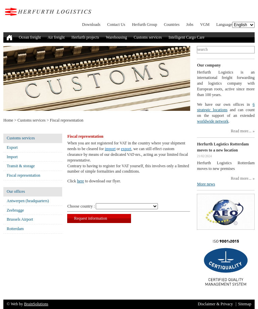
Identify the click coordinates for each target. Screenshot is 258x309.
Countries (172, 24)
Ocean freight (30, 37)
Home (8, 120)
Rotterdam (15, 228)
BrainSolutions (36, 304)
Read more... (241, 131)
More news (206, 184)
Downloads (91, 24)
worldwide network (212, 121)
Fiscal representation (23, 175)
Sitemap (244, 304)
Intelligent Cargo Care (187, 37)
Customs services (148, 37)
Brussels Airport (20, 219)
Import (12, 156)
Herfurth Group (144, 24)
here (80, 181)
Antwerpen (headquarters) (28, 200)
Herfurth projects (85, 37)
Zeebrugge (15, 210)
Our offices (16, 191)
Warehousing (116, 37)
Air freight (56, 37)
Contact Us (116, 24)
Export (12, 147)
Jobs (189, 24)
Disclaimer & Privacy (215, 304)
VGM (205, 24)
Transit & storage (21, 166)
